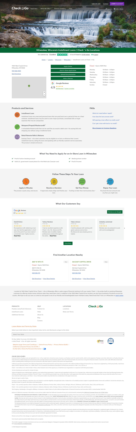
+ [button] (44, 92)
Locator (50, 60)
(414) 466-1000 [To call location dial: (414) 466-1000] (16, 71)
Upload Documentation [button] (68, 74)
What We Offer (45, 8)
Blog (38, 318)
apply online (119, 295)
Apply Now (33, 8)
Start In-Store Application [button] (68, 70)
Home (44, 60)
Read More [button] (17, 236)
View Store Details (49, 279)
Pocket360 (117, 4)
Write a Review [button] (68, 78)
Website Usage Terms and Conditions (25, 344)
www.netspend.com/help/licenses (22, 423)
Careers (39, 320)
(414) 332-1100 (76, 273)
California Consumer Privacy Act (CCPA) (25, 346)
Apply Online (68, 66)
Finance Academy (60, 8)
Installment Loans (17, 312)
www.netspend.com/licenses (43, 404)
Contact (105, 4)
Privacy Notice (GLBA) (61, 344)
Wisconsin (58, 60)
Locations (66, 309)
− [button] (44, 95)
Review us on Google (114, 212)
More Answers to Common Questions (104, 128)
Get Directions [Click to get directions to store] (16, 74)
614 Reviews (59, 88)
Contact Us (40, 309)
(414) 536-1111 (36, 273)
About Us (40, 315)
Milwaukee (67, 60)
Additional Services (18, 315)
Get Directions (36, 279)
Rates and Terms (68, 312)
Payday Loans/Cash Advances (21, 309)
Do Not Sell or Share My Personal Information (29, 349)
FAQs (70, 8)
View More (68, 243)
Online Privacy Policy (45, 344)
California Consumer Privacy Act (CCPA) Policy (96, 392)
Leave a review (69, 88)
